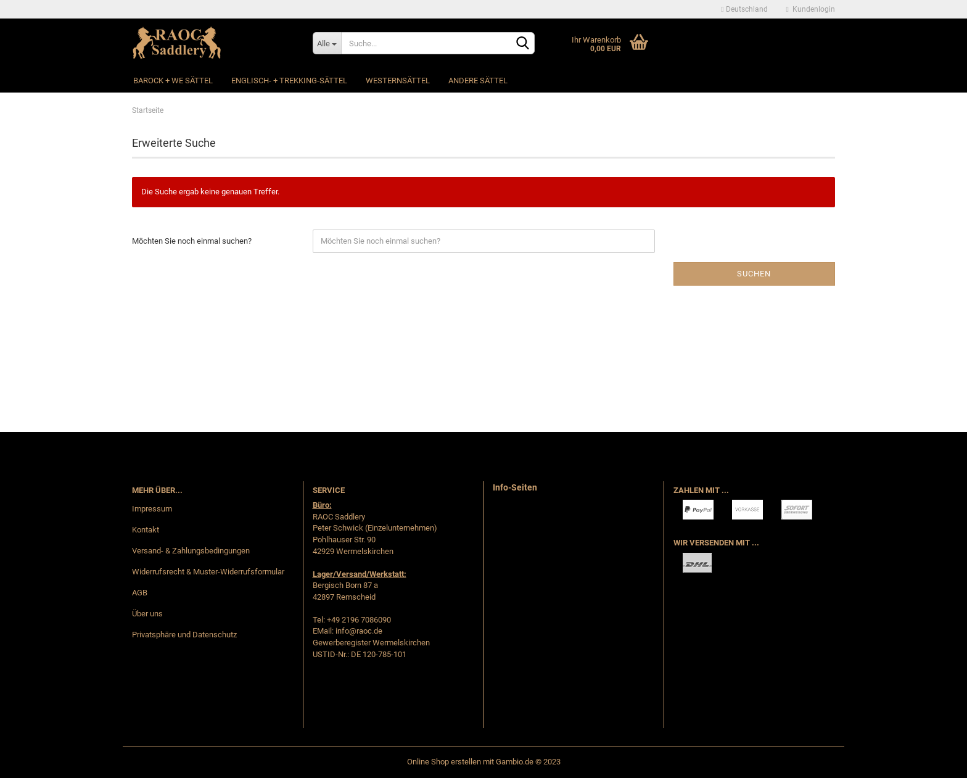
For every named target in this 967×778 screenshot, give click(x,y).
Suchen (754, 273)
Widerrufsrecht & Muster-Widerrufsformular (208, 571)
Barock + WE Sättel (173, 80)
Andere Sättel (478, 80)
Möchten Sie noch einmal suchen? (192, 241)
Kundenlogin (810, 9)
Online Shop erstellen (444, 761)
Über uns (147, 613)
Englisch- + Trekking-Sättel (289, 80)
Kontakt (145, 529)
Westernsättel (398, 80)
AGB (139, 592)
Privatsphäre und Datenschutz (184, 634)
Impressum (152, 508)
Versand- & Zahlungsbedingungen (191, 550)
